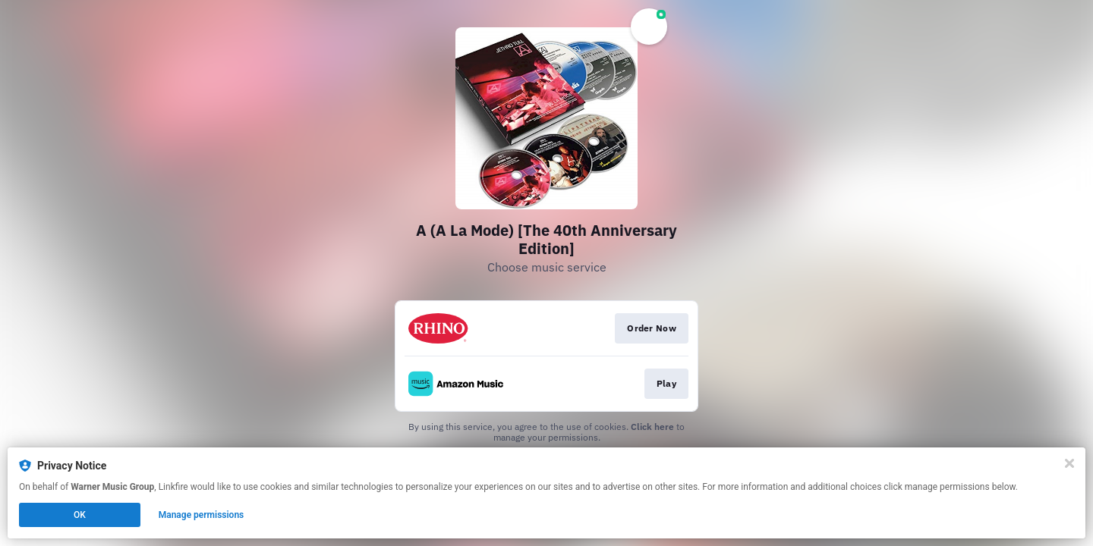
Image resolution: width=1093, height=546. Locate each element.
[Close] (1069, 463)
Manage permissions (201, 515)
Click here (652, 426)
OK (80, 515)
